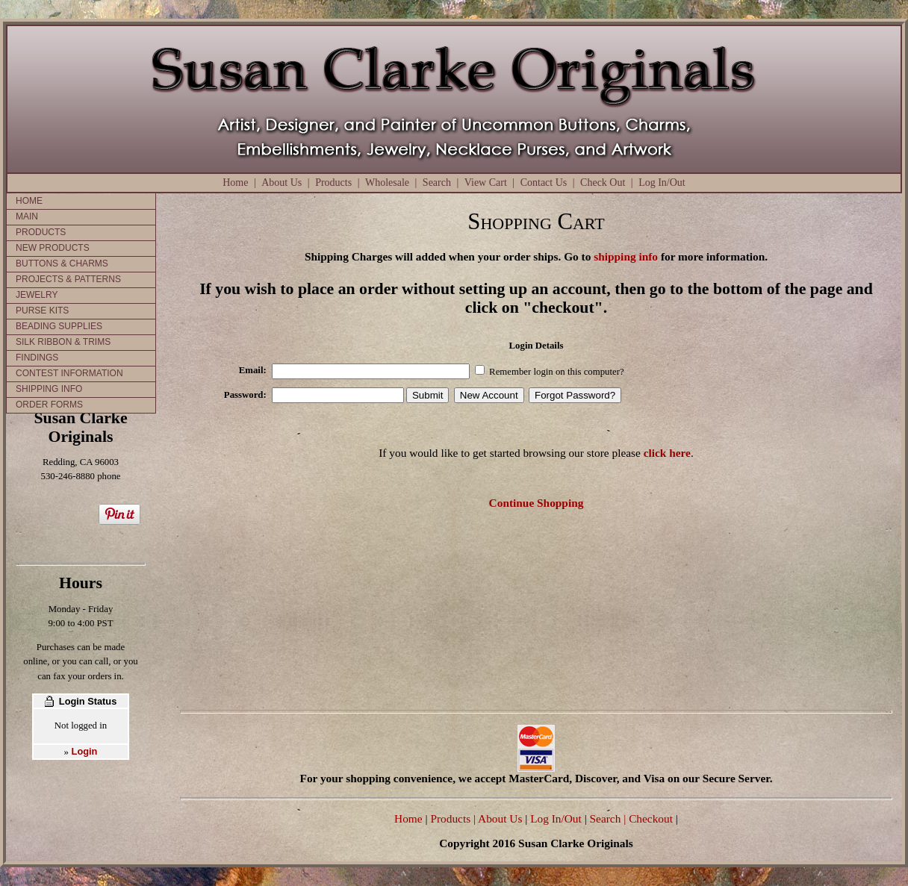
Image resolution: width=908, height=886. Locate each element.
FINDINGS (37, 357)
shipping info (626, 256)
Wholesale (387, 182)
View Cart (485, 182)
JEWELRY (36, 295)
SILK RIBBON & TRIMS (63, 342)
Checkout (651, 818)
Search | (606, 818)
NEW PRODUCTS (53, 248)
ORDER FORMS (49, 404)
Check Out (602, 182)
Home (235, 182)
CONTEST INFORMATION (69, 373)
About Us (281, 182)
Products (333, 182)
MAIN (27, 216)
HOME (29, 201)
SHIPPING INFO (49, 389)
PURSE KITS (42, 310)
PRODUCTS (41, 232)
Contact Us (544, 182)
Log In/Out (661, 182)
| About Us (499, 818)
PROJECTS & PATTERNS (68, 279)
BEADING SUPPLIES (59, 326)
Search (437, 182)
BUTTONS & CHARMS (62, 263)
